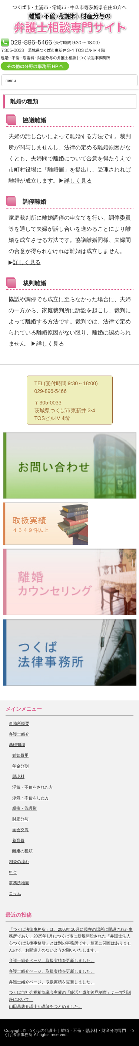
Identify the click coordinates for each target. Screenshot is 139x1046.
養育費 (18, 840)
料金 (13, 872)
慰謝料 (18, 776)
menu (11, 80)
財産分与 (20, 819)
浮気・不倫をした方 (30, 798)
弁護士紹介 (19, 734)
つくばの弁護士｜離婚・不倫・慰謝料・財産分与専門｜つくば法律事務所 (69, 1032)
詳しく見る (78, 180)
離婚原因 (47, 332)
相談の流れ (19, 861)
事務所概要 (19, 723)
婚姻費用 (20, 755)
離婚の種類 (22, 851)
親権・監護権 (24, 808)
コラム (15, 893)
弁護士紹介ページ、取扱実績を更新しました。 (52, 960)
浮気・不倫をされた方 (32, 787)
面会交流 (20, 829)
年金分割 (20, 766)
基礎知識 (17, 744)
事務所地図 (19, 882)
